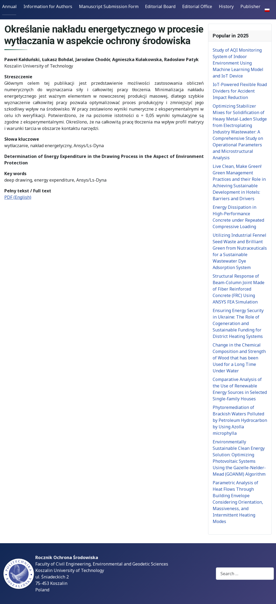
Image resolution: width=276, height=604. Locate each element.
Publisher (250, 6)
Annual (9, 6)
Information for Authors (47, 6)
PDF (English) (17, 197)
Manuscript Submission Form (109, 6)
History (226, 6)
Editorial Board (160, 6)
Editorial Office (197, 6)
